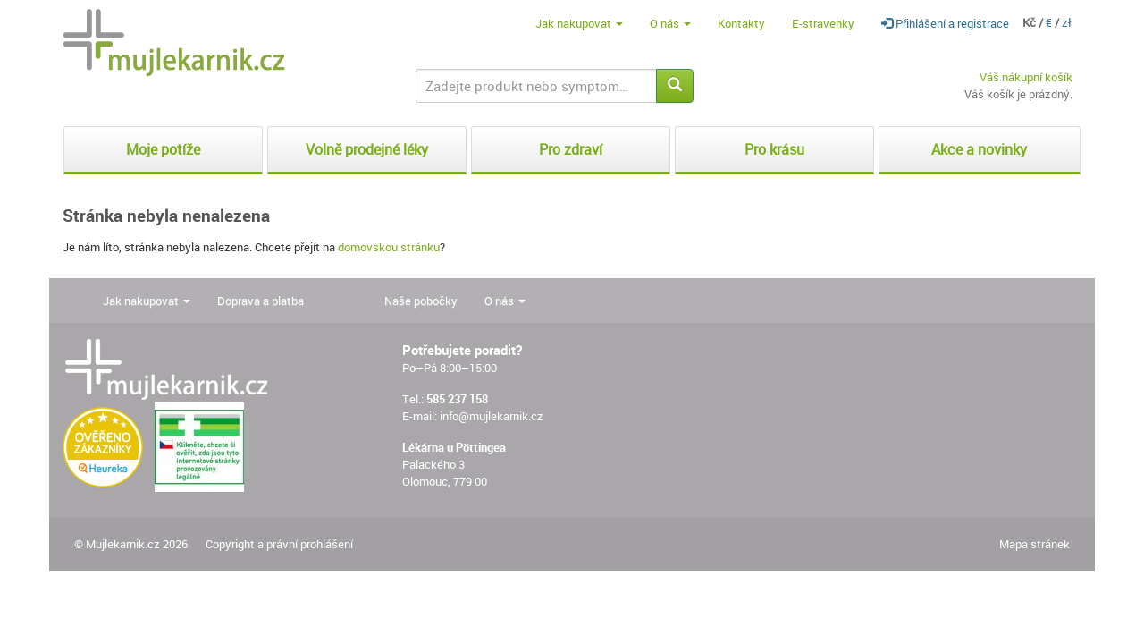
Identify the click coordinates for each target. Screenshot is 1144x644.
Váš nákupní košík (1026, 77)
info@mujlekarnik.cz (491, 416)
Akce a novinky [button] (979, 149)
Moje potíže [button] (163, 149)
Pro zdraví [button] (570, 149)
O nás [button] (670, 23)
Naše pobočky (421, 300)
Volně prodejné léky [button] (367, 149)
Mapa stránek (1034, 544)
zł (1067, 22)
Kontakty (741, 23)
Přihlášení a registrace (945, 23)
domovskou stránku (389, 247)
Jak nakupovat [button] (579, 23)
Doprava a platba (260, 300)
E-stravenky (823, 23)
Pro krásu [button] (774, 149)
